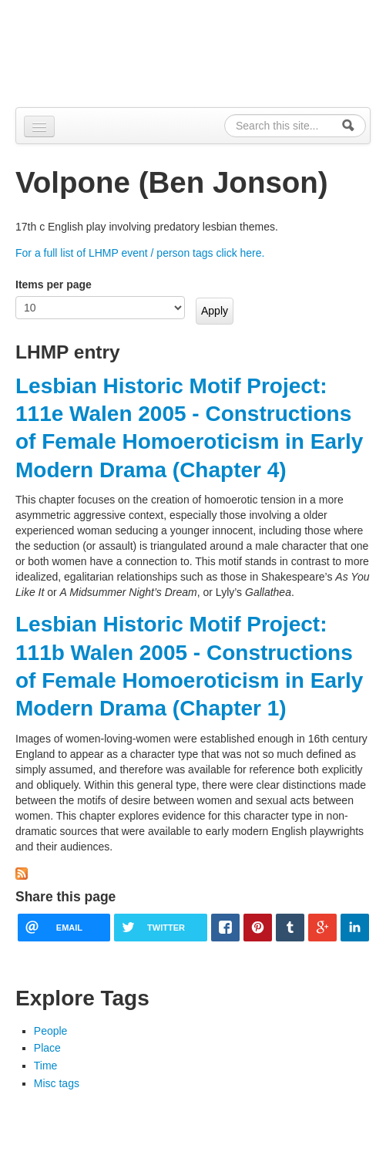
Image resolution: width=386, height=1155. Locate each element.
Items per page (53, 284)
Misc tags (56, 1083)
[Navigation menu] (39, 126)
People (51, 1031)
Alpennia (94, 51)
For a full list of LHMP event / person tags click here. (139, 253)
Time (46, 1065)
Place (47, 1048)
